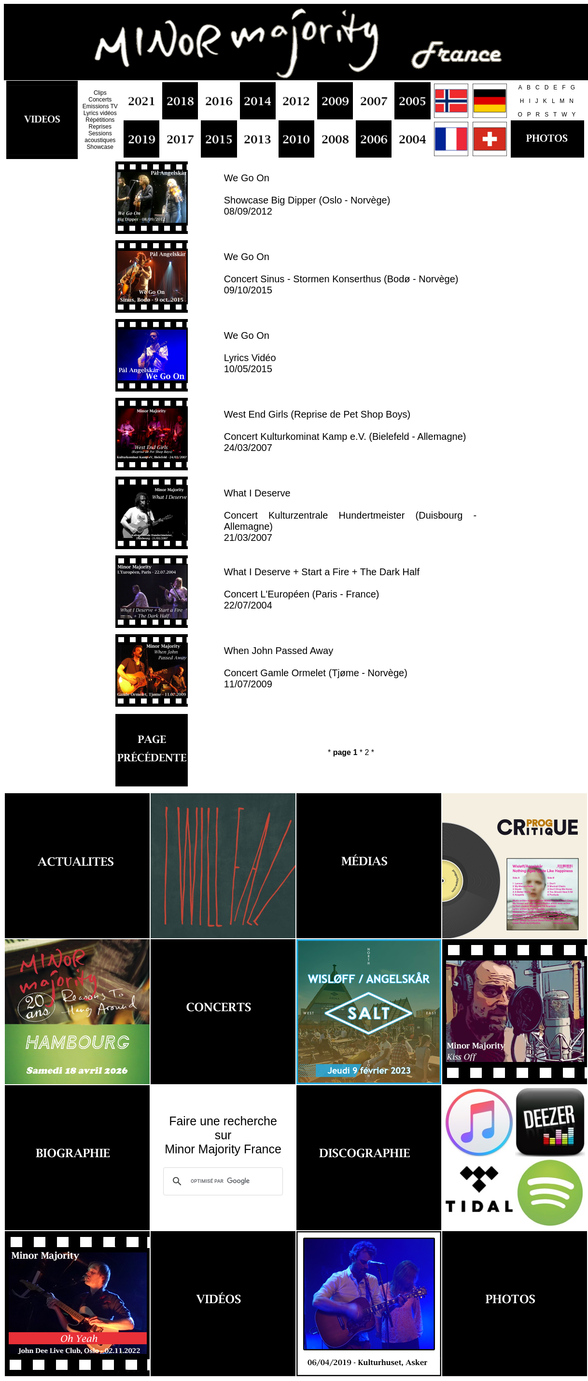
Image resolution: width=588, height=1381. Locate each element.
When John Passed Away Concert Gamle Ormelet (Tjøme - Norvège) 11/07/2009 (315, 667)
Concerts (100, 99)
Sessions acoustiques (99, 137)
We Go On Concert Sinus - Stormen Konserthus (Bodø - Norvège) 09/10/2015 (341, 273)
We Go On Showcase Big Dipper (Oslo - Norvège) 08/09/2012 (307, 195)
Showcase (100, 147)
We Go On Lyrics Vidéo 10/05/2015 (250, 352)
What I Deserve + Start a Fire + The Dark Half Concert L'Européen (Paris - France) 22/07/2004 (322, 589)
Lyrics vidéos (100, 113)
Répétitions (99, 119)
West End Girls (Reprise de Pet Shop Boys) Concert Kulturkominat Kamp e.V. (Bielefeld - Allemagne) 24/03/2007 (345, 431)
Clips (100, 92)
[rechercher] (221, 1181)
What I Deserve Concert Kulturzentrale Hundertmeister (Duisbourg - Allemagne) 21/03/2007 (350, 515)
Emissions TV (100, 106)
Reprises (100, 126)
